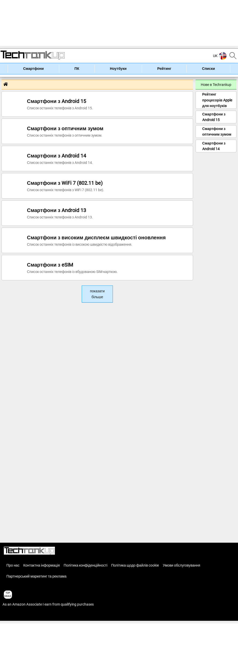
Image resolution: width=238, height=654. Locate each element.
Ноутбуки (118, 69)
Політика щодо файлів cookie (135, 565)
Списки (208, 69)
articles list (11, 615)
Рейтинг (164, 69)
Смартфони (33, 69)
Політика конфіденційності (85, 565)
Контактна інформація (41, 565)
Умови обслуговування (181, 565)
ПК (77, 69)
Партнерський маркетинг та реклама (36, 576)
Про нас (12, 565)
